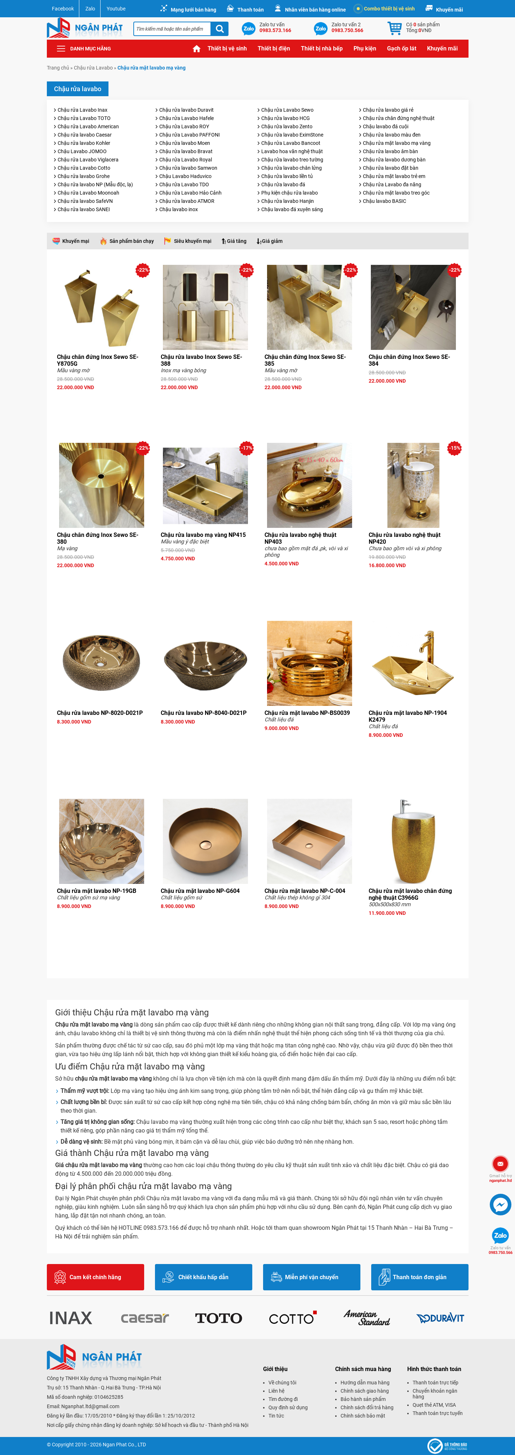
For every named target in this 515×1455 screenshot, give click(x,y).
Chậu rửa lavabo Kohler (84, 143)
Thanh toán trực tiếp (435, 1382)
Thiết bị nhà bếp (322, 48)
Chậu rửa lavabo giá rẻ (388, 110)
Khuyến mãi (449, 10)
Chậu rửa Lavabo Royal (185, 160)
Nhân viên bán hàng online (315, 10)
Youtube (116, 9)
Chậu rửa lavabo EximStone (292, 135)
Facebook (63, 9)
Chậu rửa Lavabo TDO (184, 184)
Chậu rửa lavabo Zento (286, 126)
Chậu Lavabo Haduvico (185, 176)
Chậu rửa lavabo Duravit (186, 110)
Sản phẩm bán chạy (132, 241)
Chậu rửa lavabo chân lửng (291, 168)
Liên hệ (276, 1391)
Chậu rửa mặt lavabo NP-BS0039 (307, 712)
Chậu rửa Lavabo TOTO (84, 118)
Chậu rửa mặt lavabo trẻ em (394, 176)
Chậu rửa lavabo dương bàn (394, 160)
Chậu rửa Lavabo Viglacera (88, 160)
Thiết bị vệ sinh (227, 48)
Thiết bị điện (274, 48)
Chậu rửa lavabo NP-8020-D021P (100, 712)
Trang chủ (196, 49)
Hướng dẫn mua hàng (365, 1382)
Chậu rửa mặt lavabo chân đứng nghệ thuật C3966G (410, 894)
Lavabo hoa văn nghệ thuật (292, 151)
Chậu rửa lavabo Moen (184, 143)
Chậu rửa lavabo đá (283, 184)
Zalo (90, 9)
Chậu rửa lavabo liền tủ (287, 176)
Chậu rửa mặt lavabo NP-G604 (200, 890)
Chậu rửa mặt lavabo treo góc (396, 193)
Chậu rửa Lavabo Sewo (287, 110)
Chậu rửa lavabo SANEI (84, 209)
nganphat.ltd (500, 1178)
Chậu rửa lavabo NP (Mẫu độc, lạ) (95, 184)
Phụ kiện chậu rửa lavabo (289, 193)
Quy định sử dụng (288, 1407)
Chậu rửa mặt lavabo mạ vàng (397, 143)
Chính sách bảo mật (363, 1416)
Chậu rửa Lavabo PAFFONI (189, 135)
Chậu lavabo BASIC (384, 201)
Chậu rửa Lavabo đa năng (392, 184)
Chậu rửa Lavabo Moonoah (88, 193)
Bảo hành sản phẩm (363, 1399)
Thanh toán (250, 10)
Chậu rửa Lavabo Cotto (84, 168)
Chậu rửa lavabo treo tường (292, 160)
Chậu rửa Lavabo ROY (184, 126)
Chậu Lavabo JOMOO (82, 151)
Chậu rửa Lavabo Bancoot (290, 143)
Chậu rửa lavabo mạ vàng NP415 (203, 534)
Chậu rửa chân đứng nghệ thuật (399, 118)
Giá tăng (237, 241)
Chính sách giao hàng (365, 1391)
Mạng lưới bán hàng (193, 10)
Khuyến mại (75, 241)
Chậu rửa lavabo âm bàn (390, 151)
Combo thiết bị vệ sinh (386, 9)
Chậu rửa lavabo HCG (285, 118)
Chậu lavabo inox (178, 209)
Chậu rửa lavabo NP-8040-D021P (204, 712)
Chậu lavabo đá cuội (385, 126)
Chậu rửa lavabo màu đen (392, 135)
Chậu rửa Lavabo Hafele (186, 118)
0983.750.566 (500, 1250)
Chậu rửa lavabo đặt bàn (390, 168)
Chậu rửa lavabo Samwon (188, 168)
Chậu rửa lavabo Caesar (85, 135)
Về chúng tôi (282, 1382)
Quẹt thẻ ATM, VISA (434, 1405)
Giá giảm (272, 241)
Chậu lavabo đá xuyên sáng (292, 209)
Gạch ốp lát (401, 48)
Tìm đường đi (283, 1399)
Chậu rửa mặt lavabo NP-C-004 (305, 890)
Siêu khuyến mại (193, 241)
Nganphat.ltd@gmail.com (90, 1406)
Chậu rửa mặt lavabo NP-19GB (96, 890)
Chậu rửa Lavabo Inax (82, 110)
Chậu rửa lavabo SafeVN (85, 201)
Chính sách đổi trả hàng (367, 1407)
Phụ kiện (365, 48)
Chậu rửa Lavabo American (88, 126)
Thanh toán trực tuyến (438, 1413)
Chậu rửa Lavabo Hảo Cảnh (190, 193)
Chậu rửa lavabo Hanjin (287, 201)
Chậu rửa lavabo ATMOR (186, 201)
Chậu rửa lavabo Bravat (186, 151)
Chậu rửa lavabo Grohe (84, 176)
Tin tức (276, 1416)
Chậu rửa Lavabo (93, 68)
